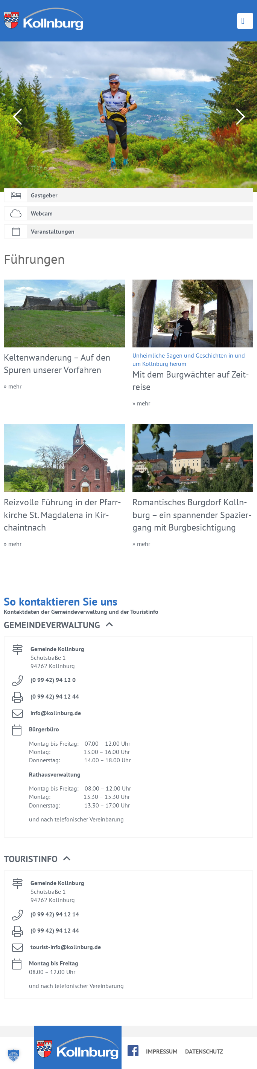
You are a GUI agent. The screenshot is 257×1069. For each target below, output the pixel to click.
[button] (13, 1055)
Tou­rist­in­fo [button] (37, 859)
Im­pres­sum (162, 1051)
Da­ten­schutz (204, 1051)
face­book (133, 1050)
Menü (245, 21)
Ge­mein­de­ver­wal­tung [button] (58, 625)
